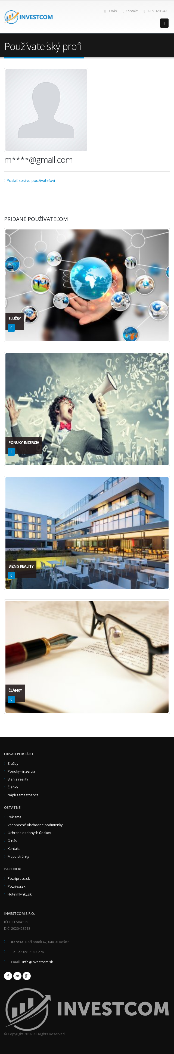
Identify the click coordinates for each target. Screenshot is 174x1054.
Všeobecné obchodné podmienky (35, 825)
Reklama (14, 817)
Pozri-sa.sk (16, 886)
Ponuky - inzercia (21, 771)
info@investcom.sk (37, 962)
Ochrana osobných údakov (29, 833)
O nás (110, 11)
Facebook (8, 976)
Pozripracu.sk (19, 878)
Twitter (17, 976)
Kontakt (130, 11)
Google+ (27, 976)
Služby (13, 763)
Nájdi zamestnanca (23, 795)
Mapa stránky (18, 856)
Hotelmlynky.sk (20, 894)
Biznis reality (18, 779)
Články (13, 787)
